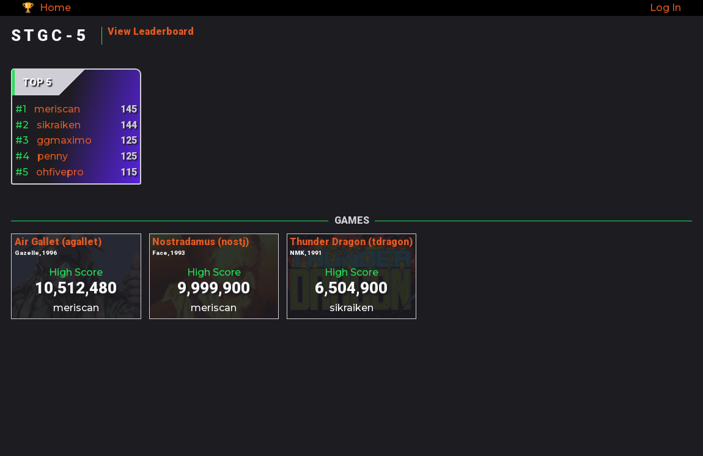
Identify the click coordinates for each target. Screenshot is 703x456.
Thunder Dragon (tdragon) (351, 242)
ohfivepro (60, 172)
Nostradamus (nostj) (200, 242)
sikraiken (59, 125)
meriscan (57, 109)
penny (52, 156)
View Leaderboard (151, 31)
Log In (665, 7)
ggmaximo (64, 140)
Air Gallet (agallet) (58, 242)
